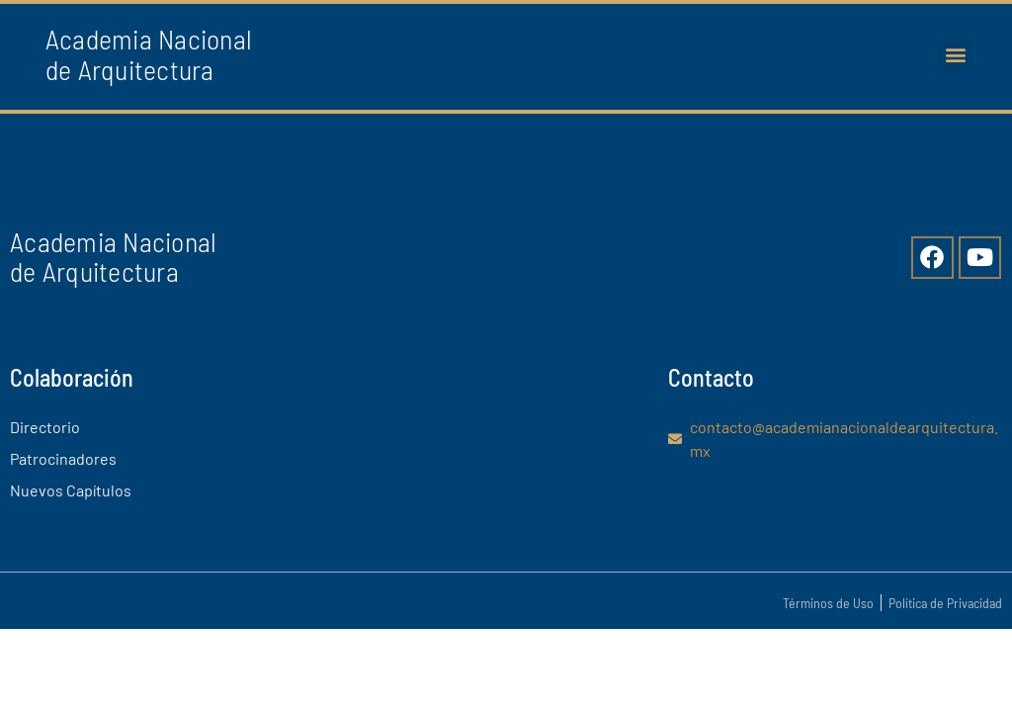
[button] (955, 54)
